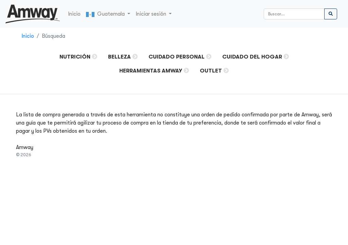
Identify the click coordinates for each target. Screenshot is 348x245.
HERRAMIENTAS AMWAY (150, 71)
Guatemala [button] (106, 14)
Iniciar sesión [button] (152, 14)
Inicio (74, 14)
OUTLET (211, 71)
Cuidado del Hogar (252, 57)
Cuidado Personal (177, 57)
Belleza (119, 57)
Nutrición (74, 57)
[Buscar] (294, 14)
